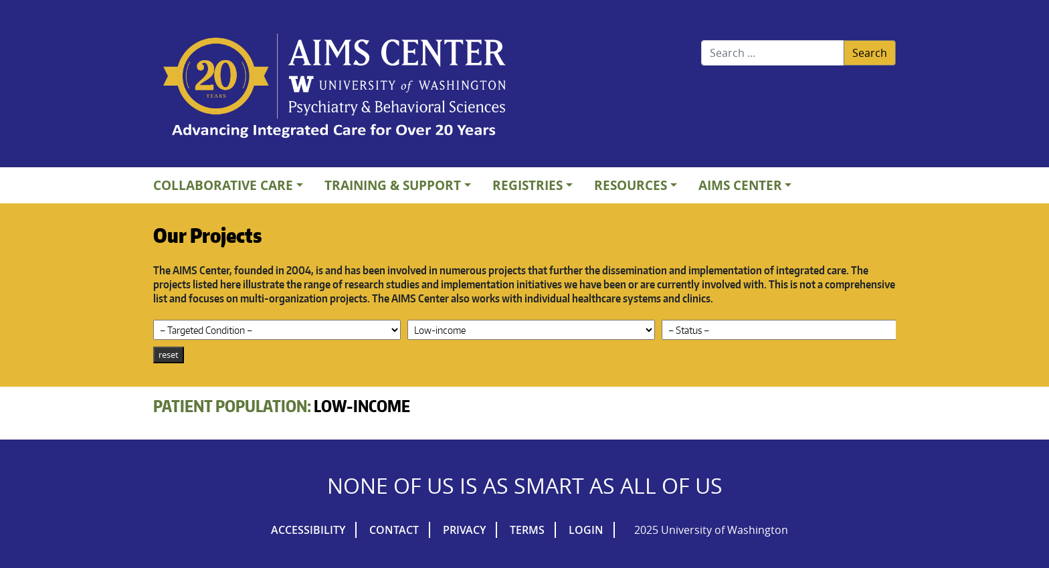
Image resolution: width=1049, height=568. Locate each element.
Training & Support (392, 185)
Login (586, 530)
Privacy (464, 530)
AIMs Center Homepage (334, 86)
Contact (394, 530)
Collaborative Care (223, 185)
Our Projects (207, 235)
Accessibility (308, 530)
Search (869, 52)
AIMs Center (740, 185)
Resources (630, 185)
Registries (527, 185)
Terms (527, 530)
